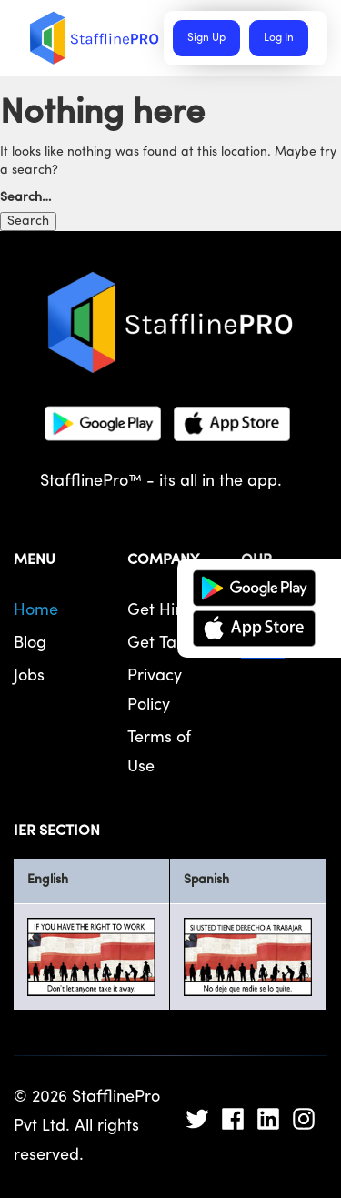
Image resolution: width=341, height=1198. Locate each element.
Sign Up (206, 38)
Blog (30, 643)
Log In (279, 38)
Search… (26, 198)
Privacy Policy (154, 691)
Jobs (29, 676)
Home (36, 610)
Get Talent (165, 643)
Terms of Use (159, 753)
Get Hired (163, 610)
